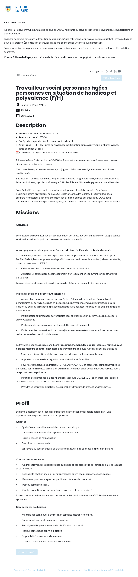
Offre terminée (111, 78)
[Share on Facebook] (111, 71)
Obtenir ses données (69, 569)
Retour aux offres (26, 75)
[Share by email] (119, 71)
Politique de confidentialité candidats (104, 569)
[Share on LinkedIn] (115, 71)
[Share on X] (107, 71)
